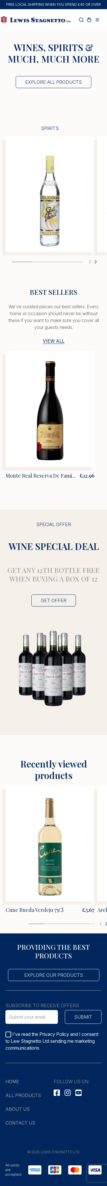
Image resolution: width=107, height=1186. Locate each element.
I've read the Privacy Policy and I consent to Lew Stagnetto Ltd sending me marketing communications (51, 1041)
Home (12, 1081)
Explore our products (53, 975)
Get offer (53, 600)
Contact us (20, 1123)
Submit (83, 1017)
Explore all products (53, 82)
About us (17, 1109)
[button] (90, 262)
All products (23, 1095)
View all (53, 341)
